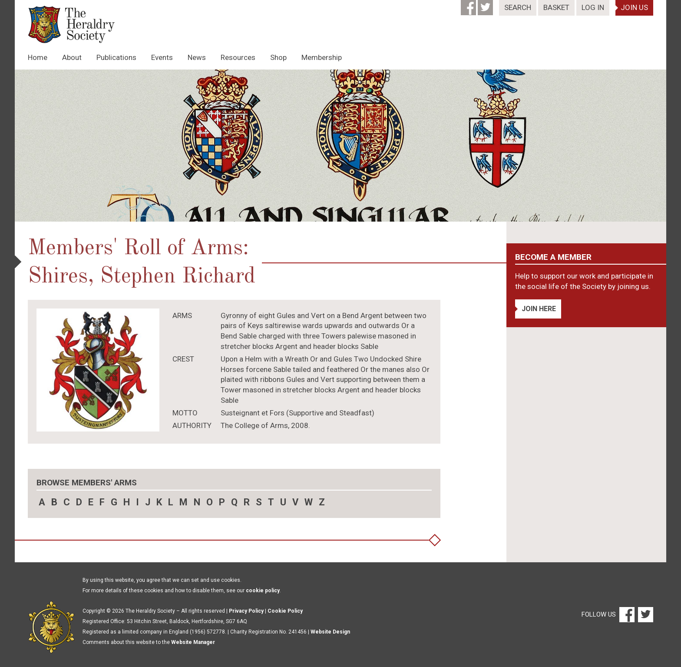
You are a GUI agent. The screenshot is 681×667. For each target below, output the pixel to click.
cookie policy (263, 590)
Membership (321, 57)
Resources (238, 57)
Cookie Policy (285, 611)
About (72, 57)
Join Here (539, 309)
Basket (556, 7)
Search (517, 7)
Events (162, 57)
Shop (278, 57)
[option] (340, 146)
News (197, 57)
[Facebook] (469, 4)
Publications (116, 57)
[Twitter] (486, 4)
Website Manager (193, 642)
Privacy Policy (246, 611)
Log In (593, 7)
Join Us (634, 7)
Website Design (330, 632)
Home (37, 57)
